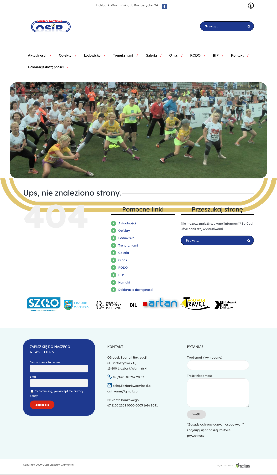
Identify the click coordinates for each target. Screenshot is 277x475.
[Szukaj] (249, 26)
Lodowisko (126, 238)
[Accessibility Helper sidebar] (251, 6)
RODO (123, 267)
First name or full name (45, 362)
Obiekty (124, 230)
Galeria (123, 253)
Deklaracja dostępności (135, 290)
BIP (121, 275)
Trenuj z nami (128, 245)
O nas (122, 260)
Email (33, 376)
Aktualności (127, 223)
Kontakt (124, 282)
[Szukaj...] (227, 26)
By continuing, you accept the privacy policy (56, 393)
